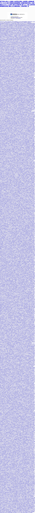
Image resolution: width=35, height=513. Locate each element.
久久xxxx (30, 472)
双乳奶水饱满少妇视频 (27, 376)
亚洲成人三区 (16, 252)
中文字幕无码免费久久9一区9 (6, 232)
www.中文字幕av (11, 73)
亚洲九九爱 (10, 205)
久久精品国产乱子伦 (4, 56)
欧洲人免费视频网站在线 (13, 289)
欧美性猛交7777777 (20, 181)
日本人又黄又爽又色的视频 (30, 322)
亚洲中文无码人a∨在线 (6, 346)
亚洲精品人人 (12, 280)
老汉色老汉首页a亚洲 (22, 396)
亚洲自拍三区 (16, 229)
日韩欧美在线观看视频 (28, 130)
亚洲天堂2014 (15, 82)
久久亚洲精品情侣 (27, 374)
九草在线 (20, 470)
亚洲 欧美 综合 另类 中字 (17, 474)
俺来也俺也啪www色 (3, 257)
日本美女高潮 (31, 468)
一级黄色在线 (31, 191)
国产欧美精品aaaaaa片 (4, 347)
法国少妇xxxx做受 (12, 292)
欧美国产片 (5, 177)
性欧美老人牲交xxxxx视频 (30, 59)
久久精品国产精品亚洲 (3, 388)
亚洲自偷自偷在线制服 (15, 194)
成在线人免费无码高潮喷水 (13, 160)
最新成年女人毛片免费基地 (10, 367)
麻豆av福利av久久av (3, 222)
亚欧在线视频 (9, 506)
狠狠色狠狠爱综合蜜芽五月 (10, 44)
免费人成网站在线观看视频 (26, 142)
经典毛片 (1, 272)
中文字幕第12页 (17, 180)
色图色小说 (24, 41)
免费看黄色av (29, 105)
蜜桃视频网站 (25, 436)
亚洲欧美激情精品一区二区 (7, 500)
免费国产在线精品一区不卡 (18, 466)
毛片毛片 (28, 69)
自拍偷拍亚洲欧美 (17, 355)
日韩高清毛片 (6, 328)
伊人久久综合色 (22, 126)
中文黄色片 (26, 373)
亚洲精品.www (15, 255)
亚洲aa (30, 81)
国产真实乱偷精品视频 (31, 231)
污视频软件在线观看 (24, 393)
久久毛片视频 (30, 41)
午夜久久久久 (15, 145)
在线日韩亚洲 (7, 100)
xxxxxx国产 (23, 139)
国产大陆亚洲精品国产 (21, 198)
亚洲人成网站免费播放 (19, 240)
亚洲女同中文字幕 (18, 289)
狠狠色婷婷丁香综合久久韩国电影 (8, 218)
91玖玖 (10, 75)
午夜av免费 (6, 124)
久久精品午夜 (26, 32)
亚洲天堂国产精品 (31, 258)
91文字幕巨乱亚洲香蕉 (10, 145)
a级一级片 (28, 391)
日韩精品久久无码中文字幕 (22, 61)
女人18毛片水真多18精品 (29, 90)
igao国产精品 (11, 495)
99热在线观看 (17, 238)
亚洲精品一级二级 (26, 126)
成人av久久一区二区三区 (15, 27)
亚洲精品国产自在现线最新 (25, 190)
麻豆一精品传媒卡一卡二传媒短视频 (28, 185)
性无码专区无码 (13, 323)
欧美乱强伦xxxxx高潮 (31, 423)
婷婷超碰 (22, 263)
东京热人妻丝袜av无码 (9, 61)
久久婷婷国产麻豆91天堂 (24, 221)
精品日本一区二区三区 (9, 57)
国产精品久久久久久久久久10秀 (14, 253)
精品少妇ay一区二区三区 (6, 316)
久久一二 (5, 38)
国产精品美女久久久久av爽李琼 (8, 277)
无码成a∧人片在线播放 (25, 432)
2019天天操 (24, 257)
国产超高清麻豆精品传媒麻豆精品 (15, 266)
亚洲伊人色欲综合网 (10, 444)
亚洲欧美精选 (32, 151)
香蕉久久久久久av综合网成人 (11, 37)
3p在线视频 (11, 144)
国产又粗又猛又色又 (11, 198)
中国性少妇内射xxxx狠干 (13, 362)
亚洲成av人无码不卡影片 (14, 331)
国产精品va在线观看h (25, 180)
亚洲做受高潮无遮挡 (24, 47)
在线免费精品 (16, 198)
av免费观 (18, 217)
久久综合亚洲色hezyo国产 (23, 59)
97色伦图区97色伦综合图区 (24, 230)
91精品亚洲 (31, 203)
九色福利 (16, 37)
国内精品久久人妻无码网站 (15, 414)
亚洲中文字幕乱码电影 (27, 268)
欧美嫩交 (12, 223)
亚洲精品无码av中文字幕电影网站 (25, 171)
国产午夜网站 (11, 350)
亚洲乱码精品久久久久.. (11, 35)
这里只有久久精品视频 (30, 436)
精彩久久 (25, 290)
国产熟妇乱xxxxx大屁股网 (30, 461)
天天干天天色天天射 (29, 486)
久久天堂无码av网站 (3, 389)
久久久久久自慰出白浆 (31, 347)
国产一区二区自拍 (24, 398)
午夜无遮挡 (24, 242)
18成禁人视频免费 (25, 73)
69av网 (11, 26)
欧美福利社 (15, 254)
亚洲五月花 (11, 411)
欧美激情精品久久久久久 (20, 191)
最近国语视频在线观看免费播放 (15, 501)
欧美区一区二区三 (32, 209)
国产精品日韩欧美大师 (3, 175)
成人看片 (25, 156)
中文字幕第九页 (19, 262)
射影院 (7, 193)
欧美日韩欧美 (31, 404)
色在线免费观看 (12, 232)
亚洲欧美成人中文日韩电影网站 (10, 211)
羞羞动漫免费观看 (4, 392)
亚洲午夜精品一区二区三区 (14, 224)
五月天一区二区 (20, 430)
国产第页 (31, 274)
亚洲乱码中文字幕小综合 (15, 412)
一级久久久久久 (9, 439)
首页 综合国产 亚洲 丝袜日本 (23, 480)
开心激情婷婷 (28, 228)
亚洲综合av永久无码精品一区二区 (24, 236)
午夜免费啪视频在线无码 (20, 93)
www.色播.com (13, 153)
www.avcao (23, 187)
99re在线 (14, 386)
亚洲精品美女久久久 (26, 81)
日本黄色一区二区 (5, 156)
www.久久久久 (25, 60)
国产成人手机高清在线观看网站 (31, 145)
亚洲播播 (17, 264)
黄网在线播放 (23, 416)
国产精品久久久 (11, 139)
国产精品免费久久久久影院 (31, 475)
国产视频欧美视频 (4, 463)
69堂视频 (11, 63)
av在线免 (1, 126)
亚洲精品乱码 (30, 202)
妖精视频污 (30, 192)
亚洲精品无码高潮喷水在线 (8, 31)
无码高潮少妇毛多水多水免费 (14, 46)
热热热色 (13, 180)
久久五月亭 (19, 462)
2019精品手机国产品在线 (4, 274)
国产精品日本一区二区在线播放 (6, 337)
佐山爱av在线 (4, 458)
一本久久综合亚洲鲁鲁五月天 (28, 353)
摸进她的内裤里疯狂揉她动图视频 (21, 308)
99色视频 (3, 162)
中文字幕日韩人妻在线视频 (22, 252)
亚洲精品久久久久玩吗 (8, 64)
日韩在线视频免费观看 (10, 317)
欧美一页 (4, 41)
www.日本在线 (10, 33)
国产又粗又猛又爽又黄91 (25, 99)
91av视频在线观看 (31, 395)
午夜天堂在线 (5, 301)
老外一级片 (14, 405)
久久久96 (23, 498)
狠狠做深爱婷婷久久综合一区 (9, 52)
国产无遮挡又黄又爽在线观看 (21, 42)
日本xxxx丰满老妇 (3, 262)
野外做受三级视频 (19, 190)
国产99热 (17, 497)
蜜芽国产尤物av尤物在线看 (11, 435)
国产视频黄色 (18, 425)
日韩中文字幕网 (24, 497)
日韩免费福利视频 (14, 240)
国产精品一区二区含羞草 (7, 253)
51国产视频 (16, 463)
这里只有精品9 (22, 219)
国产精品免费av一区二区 (6, 452)
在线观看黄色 (15, 35)
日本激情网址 (22, 423)
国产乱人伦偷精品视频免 (26, 481)
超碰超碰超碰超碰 (18, 364)
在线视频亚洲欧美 (27, 389)
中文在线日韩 (8, 130)
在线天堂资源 (4, 344)
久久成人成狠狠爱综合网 (23, 244)
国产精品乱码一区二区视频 (31, 359)
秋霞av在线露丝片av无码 (19, 30)
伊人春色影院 (30, 251)
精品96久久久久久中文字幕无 (23, 26)
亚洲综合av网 (23, 58)
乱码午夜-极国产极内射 (21, 299)
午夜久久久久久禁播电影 (26, 501)
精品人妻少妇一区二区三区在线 (5, 411)
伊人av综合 (31, 147)
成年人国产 (14, 497)
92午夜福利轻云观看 (25, 33)
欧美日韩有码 (9, 352)
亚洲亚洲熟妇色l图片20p (8, 224)
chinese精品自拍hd (15, 337)
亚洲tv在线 (33, 215)
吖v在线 (26, 260)
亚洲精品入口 (3, 87)
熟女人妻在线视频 (31, 433)
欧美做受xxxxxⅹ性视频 (12, 250)
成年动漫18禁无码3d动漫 (22, 43)
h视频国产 (26, 114)
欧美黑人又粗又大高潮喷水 (23, 292)
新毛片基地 (19, 75)
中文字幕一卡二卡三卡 (5, 112)
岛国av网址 (26, 159)
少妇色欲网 (26, 42)
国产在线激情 (15, 394)
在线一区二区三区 (8, 230)
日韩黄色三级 (20, 96)
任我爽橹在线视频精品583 (27, 165)
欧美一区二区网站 (10, 193)
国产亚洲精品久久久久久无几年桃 (4, 323)
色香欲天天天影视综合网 (20, 132)
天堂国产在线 (8, 475)
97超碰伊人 (15, 23)
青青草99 (25, 90)
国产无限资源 (17, 78)
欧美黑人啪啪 (31, 223)
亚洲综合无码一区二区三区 (16, 49)
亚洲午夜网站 (24, 154)
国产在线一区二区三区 (9, 159)
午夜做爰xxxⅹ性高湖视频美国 (20, 160)
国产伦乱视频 (1, 145)
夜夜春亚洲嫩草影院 (27, 35)
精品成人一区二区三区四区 (3, 191)
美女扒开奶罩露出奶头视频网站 (17, 139)
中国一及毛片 (20, 117)
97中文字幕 (11, 43)
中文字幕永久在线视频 (8, 501)
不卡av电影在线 (17, 399)
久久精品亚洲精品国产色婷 (11, 25)
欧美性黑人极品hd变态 (19, 482)
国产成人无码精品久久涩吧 (20, 120)
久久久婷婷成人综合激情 (7, 94)
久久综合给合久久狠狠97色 (14, 105)
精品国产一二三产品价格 (12, 79)
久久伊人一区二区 (3, 63)
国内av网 (19, 223)
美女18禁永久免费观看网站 (10, 209)
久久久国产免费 (10, 203)
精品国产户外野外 (7, 429)
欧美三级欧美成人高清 (20, 448)
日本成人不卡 (20, 57)
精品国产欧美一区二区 (26, 24)
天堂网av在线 (25, 211)
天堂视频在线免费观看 (30, 507)
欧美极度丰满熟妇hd (8, 185)
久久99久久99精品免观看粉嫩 (30, 54)
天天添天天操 (11, 210)
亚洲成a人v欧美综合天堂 (9, 239)
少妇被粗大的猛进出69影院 (7, 121)
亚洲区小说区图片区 (13, 121)
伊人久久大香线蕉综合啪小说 (29, 97)
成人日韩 (15, 24)
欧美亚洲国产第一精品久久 (27, 151)
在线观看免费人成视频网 (24, 79)
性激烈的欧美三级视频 (31, 190)
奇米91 (25, 45)
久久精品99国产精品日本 (4, 494)
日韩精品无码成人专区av (32, 407)
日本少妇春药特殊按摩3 (31, 432)
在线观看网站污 (11, 349)
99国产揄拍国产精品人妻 (14, 479)
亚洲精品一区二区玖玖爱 (22, 265)
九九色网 (18, 247)
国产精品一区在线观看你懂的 (12, 244)
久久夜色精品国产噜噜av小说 (18, 471)
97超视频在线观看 (13, 404)
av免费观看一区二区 (5, 190)
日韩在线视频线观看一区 (17, 316)
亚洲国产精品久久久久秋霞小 (16, 55)
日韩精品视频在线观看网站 (19, 386)
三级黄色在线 (3, 46)
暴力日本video (4, 423)
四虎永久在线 (1, 409)
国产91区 (26, 343)
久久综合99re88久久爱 (31, 109)
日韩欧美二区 (10, 126)
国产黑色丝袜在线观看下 (12, 320)
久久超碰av (15, 230)
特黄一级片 (17, 88)
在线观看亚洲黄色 (13, 220)
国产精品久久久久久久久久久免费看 (9, 23)
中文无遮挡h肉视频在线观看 (31, 476)
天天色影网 (18, 367)
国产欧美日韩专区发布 (13, 476)
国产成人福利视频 (2, 271)
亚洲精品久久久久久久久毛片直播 (22, 196)
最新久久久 (7, 142)
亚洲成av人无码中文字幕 (21, 201)
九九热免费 (29, 260)
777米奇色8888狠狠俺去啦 (25, 471)
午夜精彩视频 (30, 243)
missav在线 (30, 55)
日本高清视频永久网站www (19, 379)
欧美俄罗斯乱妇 (17, 274)
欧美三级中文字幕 (26, 120)
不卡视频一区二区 (22, 130)
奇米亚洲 (23, 240)
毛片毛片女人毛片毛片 (23, 248)
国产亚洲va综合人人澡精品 (31, 270)
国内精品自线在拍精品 (3, 45)
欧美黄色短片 (18, 121)
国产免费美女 (1, 361)
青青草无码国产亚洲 (4, 72)
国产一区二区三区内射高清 (8, 236)
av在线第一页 (22, 376)
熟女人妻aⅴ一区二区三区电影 (11, 370)
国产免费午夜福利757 (30, 250)
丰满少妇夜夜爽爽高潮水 (6, 226)
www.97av (2, 301)
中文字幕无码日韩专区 (27, 478)
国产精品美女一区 (14, 120)
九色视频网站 (2, 509)
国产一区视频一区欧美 (25, 283)
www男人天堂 (21, 414)
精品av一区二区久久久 (7, 258)
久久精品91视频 (27, 423)
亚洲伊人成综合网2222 (6, 441)
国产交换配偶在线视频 (23, 206)
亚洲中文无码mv (16, 166)
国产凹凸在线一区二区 (19, 445)
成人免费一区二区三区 (11, 416)
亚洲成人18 (21, 425)
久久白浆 (19, 475)
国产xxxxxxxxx (21, 166)
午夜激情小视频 (23, 261)
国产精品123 (32, 450)
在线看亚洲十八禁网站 (32, 278)
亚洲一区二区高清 (20, 232)
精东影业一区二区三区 (16, 115)
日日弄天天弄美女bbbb (6, 168)
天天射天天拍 (1, 365)
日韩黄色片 (14, 455)
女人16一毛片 (15, 293)
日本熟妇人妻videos (3, 52)
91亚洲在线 (10, 58)
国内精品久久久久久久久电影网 (28, 397)
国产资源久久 (27, 453)
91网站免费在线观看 (15, 451)
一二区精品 (16, 133)
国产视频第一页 (28, 38)
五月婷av (33, 248)
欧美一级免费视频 (5, 117)
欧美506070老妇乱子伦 (14, 389)
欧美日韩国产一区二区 (17, 468)
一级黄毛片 (18, 111)
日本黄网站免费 (13, 322)
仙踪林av (15, 264)
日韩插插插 (2, 108)
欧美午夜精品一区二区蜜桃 (6, 407)
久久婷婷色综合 (3, 29)
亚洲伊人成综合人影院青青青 (16, 245)
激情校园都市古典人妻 (24, 380)
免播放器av (4, 141)
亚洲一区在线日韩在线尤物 (23, 266)
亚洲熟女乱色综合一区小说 (9, 421)
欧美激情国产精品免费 (8, 412)
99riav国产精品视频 (29, 154)
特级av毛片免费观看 (19, 109)
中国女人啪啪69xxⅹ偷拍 (13, 482)
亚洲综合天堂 (16, 70)
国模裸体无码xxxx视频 (26, 39)
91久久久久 (2, 483)
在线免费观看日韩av (6, 139)
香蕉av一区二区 (29, 93)
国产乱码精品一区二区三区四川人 (16, 59)
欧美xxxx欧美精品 (2, 200)
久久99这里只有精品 (3, 404)
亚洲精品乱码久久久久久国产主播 (13, 163)
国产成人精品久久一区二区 (30, 60)
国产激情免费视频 (9, 123)
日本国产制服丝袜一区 (17, 301)
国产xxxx (28, 112)
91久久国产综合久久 (25, 365)
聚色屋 (29, 37)
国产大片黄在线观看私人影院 (28, 56)
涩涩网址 (30, 166)
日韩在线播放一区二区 (4, 278)
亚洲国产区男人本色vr (12, 219)
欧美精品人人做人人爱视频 (12, 192)
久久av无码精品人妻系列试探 (16, 108)
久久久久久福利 (19, 36)
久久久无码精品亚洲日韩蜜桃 (5, 75)
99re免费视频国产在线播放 (14, 491)
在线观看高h (6, 413)
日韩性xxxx (23, 260)
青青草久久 (21, 501)
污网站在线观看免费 (8, 88)
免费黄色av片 (28, 266)
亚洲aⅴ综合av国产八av (13, 96)
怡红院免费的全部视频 (12, 222)
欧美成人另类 (4, 249)
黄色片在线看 (14, 226)
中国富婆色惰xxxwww (22, 370)
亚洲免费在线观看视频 (11, 284)
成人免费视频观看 (8, 344)
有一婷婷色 (15, 454)
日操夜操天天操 (26, 498)
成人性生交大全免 (27, 420)
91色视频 (24, 400)
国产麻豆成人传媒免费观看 (10, 251)
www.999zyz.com (20, 293)
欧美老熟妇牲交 (21, 486)
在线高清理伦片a (3, 178)
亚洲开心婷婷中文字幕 (19, 66)
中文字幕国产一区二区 (6, 235)
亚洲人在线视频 (14, 72)
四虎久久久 (1, 349)
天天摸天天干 (24, 184)
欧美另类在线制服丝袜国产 (15, 486)
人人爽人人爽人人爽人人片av (27, 302)
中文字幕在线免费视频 (28, 356)
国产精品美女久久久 (28, 242)
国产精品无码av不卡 (22, 269)
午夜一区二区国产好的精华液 (20, 389)
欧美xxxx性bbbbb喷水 (28, 88)
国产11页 (15, 45)
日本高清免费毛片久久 (14, 174)
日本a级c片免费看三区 (23, 195)
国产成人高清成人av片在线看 (15, 236)
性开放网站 (31, 136)
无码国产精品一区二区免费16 (8, 247)
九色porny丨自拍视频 (13, 256)
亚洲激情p (27, 43)
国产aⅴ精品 (3, 428)
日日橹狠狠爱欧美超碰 (24, 322)
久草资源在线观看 (28, 308)
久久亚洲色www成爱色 (11, 166)
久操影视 (28, 406)
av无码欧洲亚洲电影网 (23, 245)
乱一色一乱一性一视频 (7, 491)
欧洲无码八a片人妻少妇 (26, 258)
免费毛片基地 (19, 23)
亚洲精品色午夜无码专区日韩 (8, 40)
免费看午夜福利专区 (27, 428)
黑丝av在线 (32, 456)
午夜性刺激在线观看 (18, 72)
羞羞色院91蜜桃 (8, 187)
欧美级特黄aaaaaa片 (2, 48)
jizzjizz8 (19, 215)
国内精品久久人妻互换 (6, 310)
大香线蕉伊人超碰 (30, 289)
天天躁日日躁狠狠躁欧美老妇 (22, 102)
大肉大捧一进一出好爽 (27, 198)
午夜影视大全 (12, 200)
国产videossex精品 (14, 216)
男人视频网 (33, 33)
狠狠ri (11, 169)
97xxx (17, 45)
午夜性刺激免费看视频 (23, 48)
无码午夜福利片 (14, 60)
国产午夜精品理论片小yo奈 (6, 426)
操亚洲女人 (4, 302)
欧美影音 (16, 430)
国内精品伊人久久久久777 (23, 328)
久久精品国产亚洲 (15, 67)
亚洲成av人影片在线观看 (8, 202)
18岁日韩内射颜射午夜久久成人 (27, 504)
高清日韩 (32, 472)
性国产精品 (31, 503)
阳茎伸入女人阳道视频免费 (30, 380)
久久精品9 (33, 175)
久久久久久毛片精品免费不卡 (12, 195)
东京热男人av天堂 (31, 425)
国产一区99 (15, 251)
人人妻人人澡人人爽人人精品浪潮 (9, 148)
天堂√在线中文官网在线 (10, 102)
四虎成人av (16, 462)
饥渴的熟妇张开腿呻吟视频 (9, 302)
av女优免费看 (26, 250)
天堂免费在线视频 (10, 265)
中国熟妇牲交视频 (10, 81)
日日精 (29, 205)
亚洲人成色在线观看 (25, 204)
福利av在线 (33, 174)
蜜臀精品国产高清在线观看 (15, 329)
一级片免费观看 (20, 463)
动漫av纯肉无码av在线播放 (26, 226)
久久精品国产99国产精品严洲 (9, 197)
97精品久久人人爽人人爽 (28, 465)
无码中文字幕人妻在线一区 (29, 265)
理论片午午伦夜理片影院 (20, 157)
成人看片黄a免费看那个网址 (21, 37)
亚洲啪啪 (17, 165)
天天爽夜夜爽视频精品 (30, 246)
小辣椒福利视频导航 (20, 229)
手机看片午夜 (6, 157)
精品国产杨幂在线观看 (15, 181)
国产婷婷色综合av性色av (13, 132)
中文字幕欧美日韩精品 (8, 401)
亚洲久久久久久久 (9, 47)
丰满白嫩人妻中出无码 (4, 504)
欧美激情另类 (25, 229)
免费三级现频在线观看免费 (21, 25)
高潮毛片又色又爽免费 (30, 197)
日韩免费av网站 (20, 352)
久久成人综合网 (30, 106)
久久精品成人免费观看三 (15, 343)
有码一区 (4, 64)
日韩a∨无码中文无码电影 (27, 402)
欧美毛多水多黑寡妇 (8, 450)
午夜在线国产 (8, 485)
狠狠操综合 (27, 61)
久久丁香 (29, 319)
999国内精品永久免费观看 (14, 228)
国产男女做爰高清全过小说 (4, 252)
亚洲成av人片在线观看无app (16, 177)
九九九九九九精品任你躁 (28, 220)
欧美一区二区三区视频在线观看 (11, 463)
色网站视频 (13, 141)
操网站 (8, 289)
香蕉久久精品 (3, 299)
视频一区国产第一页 (6, 108)
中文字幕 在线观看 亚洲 (17, 172)
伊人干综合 (11, 156)
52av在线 (16, 347)
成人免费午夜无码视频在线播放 (4, 33)
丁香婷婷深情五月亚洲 (31, 214)
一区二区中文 (15, 475)
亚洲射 (6, 314)
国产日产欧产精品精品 (31, 382)
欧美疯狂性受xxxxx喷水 (5, 79)
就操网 (19, 292)
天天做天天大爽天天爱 (22, 341)
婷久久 (24, 254)
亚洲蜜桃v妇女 (13, 304)
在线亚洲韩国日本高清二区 (16, 130)
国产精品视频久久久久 (28, 187)
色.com (6, 485)
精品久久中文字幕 (30, 500)
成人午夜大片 (23, 28)
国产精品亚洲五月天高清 (15, 237)
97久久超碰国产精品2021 (9, 55)
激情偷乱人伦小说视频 (29, 133)
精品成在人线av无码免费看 (7, 220)
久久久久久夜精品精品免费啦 (10, 431)
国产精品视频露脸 (30, 424)
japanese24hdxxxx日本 (9, 147)
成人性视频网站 (29, 358)
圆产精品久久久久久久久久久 (25, 404)
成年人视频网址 (10, 433)
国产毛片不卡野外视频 (28, 400)
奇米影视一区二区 (3, 142)
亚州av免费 (32, 186)
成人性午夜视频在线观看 (15, 392)
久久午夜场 (29, 454)
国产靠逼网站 (2, 171)
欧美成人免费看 (32, 150)
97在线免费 (18, 251)
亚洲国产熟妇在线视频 (12, 142)
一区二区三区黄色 (31, 91)
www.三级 (25, 331)
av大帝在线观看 (3, 163)
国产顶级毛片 (29, 204)
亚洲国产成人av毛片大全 (3, 127)
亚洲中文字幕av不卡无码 (7, 26)
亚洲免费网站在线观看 (20, 100)
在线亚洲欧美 (10, 403)
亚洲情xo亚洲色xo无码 (14, 374)
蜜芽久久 (7, 435)
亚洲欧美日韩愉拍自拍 (22, 424)
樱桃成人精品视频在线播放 (22, 434)
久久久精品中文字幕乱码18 (9, 424)
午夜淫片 (13, 287)
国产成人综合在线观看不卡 (24, 289)
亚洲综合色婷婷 (25, 452)
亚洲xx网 (23, 388)
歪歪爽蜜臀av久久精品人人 (28, 139)
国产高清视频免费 (10, 54)
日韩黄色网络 (6, 99)
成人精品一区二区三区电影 (6, 69)
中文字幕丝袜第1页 (24, 29)
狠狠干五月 (15, 448)
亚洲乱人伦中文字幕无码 (15, 433)
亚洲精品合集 (2, 205)
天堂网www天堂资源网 (20, 185)
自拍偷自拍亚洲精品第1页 (22, 356)
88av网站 (27, 396)
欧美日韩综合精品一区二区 (25, 271)
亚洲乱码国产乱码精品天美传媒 (9, 275)
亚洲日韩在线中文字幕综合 (19, 24)
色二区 (10, 402)
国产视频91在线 (28, 234)
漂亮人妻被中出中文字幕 (29, 296)
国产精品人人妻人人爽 (19, 136)
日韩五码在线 (11, 84)
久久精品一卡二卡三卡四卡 (14, 385)
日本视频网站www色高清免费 (16, 507)
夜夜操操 (16, 401)
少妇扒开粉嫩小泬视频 (8, 135)
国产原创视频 (14, 265)
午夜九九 (23, 111)
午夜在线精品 (27, 57)
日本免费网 (28, 235)
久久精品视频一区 (27, 386)
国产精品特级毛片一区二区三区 (5, 144)
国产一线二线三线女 (18, 278)
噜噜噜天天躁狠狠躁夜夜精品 (23, 31)
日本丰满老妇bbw (8, 46)
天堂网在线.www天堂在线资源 (28, 332)
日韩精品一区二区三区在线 (11, 70)
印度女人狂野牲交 (16, 76)
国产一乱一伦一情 (13, 470)
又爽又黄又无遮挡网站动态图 (9, 254)
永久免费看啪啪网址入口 (15, 114)
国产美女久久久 (11, 154)
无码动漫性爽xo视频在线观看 (25, 295)
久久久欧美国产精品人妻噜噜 (30, 334)
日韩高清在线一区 (11, 305)
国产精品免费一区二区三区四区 (14, 34)
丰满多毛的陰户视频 (31, 335)
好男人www (23, 192)
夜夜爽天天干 (22, 172)
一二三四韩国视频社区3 (24, 431)
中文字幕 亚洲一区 (18, 44)
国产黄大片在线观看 (9, 414)
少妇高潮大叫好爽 (3, 359)
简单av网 (18, 50)
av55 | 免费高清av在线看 (12, 263)
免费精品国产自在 (17, 219)
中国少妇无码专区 (14, 400)
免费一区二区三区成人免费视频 (14, 196)
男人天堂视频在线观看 (25, 231)
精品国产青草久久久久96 (17, 124)
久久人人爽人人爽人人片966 (25, 91)
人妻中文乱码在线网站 (5, 70)
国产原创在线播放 (28, 127)
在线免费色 (9, 261)
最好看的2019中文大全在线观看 (5, 85)
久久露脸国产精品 (13, 261)
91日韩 (27, 212)
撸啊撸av (8, 138)
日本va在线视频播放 (18, 261)
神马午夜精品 (24, 145)
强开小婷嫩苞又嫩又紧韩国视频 (12, 190)
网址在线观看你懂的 (11, 28)
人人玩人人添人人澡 (15, 227)
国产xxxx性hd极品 (14, 26)
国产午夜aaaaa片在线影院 (9, 175)
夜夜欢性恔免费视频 (13, 296)
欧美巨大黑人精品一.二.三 (31, 73)
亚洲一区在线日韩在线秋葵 (13, 111)
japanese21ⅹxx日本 (22, 63)
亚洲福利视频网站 (14, 464)
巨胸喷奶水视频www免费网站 (7, 464)
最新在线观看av (30, 326)
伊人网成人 (8, 34)
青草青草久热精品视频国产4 (9, 24)
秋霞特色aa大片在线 (25, 454)
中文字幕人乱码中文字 (15, 102)
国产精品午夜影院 (7, 111)
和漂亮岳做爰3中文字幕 (30, 244)
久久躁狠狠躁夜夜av (29, 491)
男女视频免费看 (13, 241)
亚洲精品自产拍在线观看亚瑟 (13, 100)
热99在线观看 (27, 177)
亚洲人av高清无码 (25, 449)
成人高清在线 (18, 350)
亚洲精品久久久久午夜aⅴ (21, 45)
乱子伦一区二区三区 (20, 41)
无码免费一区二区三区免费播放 (24, 347)
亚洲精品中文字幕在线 (22, 150)
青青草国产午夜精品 (13, 480)
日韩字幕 (17, 404)
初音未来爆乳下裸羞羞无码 (17, 94)
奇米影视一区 (4, 105)
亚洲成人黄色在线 (11, 257)
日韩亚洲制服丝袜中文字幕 (28, 25)
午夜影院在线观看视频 (26, 426)
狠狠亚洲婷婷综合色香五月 (5, 28)
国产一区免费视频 (27, 259)
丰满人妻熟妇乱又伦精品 (14, 420)
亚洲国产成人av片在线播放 (29, 48)
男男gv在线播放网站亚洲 (17, 413)
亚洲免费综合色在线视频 (4, 454)
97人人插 (27, 117)
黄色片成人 (23, 57)
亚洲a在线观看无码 (18, 188)
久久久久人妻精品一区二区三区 (13, 109)
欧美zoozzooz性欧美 (10, 78)
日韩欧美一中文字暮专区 (13, 308)
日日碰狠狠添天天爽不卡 (9, 343)
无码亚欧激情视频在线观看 (11, 53)
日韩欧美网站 (18, 373)
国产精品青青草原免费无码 (9, 248)
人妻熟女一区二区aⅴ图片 (15, 40)
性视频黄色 (22, 56)
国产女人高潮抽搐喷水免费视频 (4, 284)
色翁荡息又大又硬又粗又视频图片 (7, 329)
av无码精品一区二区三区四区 (26, 193)
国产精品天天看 (22, 251)
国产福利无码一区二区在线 (19, 73)
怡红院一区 (32, 187)
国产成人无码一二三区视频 (12, 186)
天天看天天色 (22, 447)
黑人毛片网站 (11, 504)
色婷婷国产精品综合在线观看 (11, 270)
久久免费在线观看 (14, 247)
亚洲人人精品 (10, 415)
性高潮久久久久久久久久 (28, 135)
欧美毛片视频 (14, 483)
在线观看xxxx (30, 44)
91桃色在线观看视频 (12, 459)
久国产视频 (22, 415)
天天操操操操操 (27, 201)
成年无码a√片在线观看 (15, 41)
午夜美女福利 (4, 240)
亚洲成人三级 (29, 277)
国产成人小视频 (10, 332)
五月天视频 (9, 182)
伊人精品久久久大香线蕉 (10, 255)
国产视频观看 (25, 263)
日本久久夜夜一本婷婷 (5, 25)
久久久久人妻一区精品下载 (30, 290)
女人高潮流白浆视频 (18, 97)
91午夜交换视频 (13, 466)
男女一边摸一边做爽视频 (18, 415)
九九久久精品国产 (30, 329)
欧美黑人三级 (14, 218)
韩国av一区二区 (25, 495)
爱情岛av (2, 280)
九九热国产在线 (22, 272)
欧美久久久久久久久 (4, 53)
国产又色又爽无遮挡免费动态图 (13, 42)
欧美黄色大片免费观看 (9, 283)
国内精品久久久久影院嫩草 (31, 144)
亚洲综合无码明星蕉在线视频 (19, 162)
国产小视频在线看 (6, 205)
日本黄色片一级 (29, 262)
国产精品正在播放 (17, 304)
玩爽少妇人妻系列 (32, 237)
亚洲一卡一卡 (27, 70)
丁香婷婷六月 (2, 256)
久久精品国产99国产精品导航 (4, 420)
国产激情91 (3, 213)
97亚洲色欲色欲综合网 (18, 221)
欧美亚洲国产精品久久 (23, 313)
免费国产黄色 (20, 88)
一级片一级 (27, 313)
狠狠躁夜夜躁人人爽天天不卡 (28, 443)
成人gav (9, 156)
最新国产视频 (15, 156)
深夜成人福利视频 (25, 157)
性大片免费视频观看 (11, 376)
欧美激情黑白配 (10, 274)
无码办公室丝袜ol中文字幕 (27, 118)
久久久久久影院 (30, 194)
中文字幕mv (17, 426)
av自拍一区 (21, 203)
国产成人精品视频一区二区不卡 (7, 417)
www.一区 (17, 175)
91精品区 (15, 165)
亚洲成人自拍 (13, 423)
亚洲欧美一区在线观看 (29, 195)
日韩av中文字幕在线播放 (21, 64)
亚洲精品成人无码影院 (16, 43)
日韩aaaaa (21, 316)
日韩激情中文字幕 (16, 223)
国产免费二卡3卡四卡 (12, 462)
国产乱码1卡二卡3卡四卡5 (27, 460)
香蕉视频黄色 (30, 293)
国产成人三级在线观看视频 (28, 108)
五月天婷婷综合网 (12, 221)
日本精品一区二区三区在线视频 (5, 402)
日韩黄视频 (11, 67)
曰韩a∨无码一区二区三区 (4, 436)
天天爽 (26, 317)
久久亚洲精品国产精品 (11, 406)
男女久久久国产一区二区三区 (9, 45)
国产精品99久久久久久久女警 (10, 359)
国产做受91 (6, 208)
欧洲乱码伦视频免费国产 (23, 503)
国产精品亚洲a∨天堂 (13, 136)
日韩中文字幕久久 (27, 421)
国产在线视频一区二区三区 (30, 393)
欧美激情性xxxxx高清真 (16, 424)
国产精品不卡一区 (16, 284)
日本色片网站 (19, 178)
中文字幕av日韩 (6, 162)
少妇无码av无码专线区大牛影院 (7, 215)
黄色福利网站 (26, 408)
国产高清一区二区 (32, 76)
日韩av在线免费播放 (27, 76)
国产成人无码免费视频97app (19, 182)
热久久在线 (16, 259)
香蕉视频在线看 (5, 130)
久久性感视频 (12, 408)
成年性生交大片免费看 (17, 328)
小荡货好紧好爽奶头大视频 (8, 400)
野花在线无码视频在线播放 (17, 28)
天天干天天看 (20, 224)
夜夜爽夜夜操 (10, 399)
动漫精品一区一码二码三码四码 (12, 66)
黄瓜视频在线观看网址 (7, 353)
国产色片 (5, 250)
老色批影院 (24, 275)
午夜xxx (4, 353)
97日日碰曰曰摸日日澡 (15, 183)
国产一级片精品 (29, 414)
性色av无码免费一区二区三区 (30, 47)
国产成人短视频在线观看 (5, 229)
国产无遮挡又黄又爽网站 (20, 82)
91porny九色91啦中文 (17, 48)
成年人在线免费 (32, 182)
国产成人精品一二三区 (26, 364)
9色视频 (18, 69)
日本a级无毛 (12, 293)
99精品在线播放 (18, 244)
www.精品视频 (21, 298)
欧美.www (20, 326)
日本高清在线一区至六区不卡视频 (25, 223)
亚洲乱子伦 (14, 440)
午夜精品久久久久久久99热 (13, 472)
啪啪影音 (2, 214)
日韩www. (25, 127)
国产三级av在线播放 (5, 118)
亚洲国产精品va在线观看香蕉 (21, 287)
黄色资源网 (3, 157)
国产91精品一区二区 (3, 356)
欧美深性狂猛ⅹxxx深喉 (11, 498)
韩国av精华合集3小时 (11, 201)
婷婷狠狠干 (19, 56)
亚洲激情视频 (20, 257)
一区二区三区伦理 (14, 63)
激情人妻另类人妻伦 (20, 141)
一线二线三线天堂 (5, 67)
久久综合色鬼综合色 (9, 326)
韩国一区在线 (32, 208)
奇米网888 (21, 217)
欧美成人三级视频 (5, 81)
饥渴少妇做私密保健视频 (26, 181)
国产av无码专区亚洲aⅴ (31, 396)
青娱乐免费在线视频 (24, 510)
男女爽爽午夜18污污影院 (28, 63)
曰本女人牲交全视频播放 (23, 455)
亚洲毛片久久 (6, 126)
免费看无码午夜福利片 (21, 175)
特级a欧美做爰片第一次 (3, 406)
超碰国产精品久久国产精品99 (11, 129)
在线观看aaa (20, 433)
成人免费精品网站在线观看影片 (7, 480)
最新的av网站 (24, 117)
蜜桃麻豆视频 (20, 404)
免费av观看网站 (24, 506)
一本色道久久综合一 (6, 42)
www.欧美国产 (4, 442)
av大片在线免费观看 (13, 93)
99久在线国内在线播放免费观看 (21, 483)
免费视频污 (16, 287)
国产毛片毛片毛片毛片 (6, 233)
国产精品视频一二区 (20, 67)
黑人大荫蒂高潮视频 (7, 200)
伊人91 (14, 78)
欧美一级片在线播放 (31, 70)
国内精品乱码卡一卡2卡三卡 (24, 106)
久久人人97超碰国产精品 (18, 457)
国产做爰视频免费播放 (13, 30)
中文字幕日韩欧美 (23, 492)
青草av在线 (24, 427)
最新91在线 (17, 144)
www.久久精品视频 (6, 181)
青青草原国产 (20, 264)
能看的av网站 (6, 136)
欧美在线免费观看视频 (5, 184)
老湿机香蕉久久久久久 (6, 219)
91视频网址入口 (21, 438)
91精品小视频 (17, 470)
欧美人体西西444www (26, 237)
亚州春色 (15, 408)
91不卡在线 (6, 415)
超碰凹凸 (4, 412)
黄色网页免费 (13, 403)
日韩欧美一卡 (29, 449)
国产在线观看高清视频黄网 (5, 73)
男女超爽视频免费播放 (26, 141)
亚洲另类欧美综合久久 (32, 364)
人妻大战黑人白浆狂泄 (23, 296)
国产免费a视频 (9, 398)
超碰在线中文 (32, 105)
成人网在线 (26, 329)
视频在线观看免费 (21, 320)
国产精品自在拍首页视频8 (11, 298)
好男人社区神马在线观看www (16, 419)
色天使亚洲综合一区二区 (26, 241)
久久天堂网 (14, 144)
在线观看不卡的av (31, 163)
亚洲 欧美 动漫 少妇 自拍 (32, 94)
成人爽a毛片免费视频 (6, 473)
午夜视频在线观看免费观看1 (26, 208)
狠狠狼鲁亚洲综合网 (31, 168)
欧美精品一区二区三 (31, 111)
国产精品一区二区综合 (5, 506)
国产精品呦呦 (5, 49)
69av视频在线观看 (5, 510)
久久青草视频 (25, 270)
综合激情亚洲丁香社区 (17, 391)
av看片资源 (22, 367)
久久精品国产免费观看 (8, 217)
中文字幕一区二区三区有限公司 (6, 296)
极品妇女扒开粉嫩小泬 (11, 229)
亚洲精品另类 (3, 165)
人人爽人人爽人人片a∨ (10, 51)
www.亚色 (22, 34)
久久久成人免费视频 (22, 55)
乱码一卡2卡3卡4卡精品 (5, 109)
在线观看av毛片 (8, 335)
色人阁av (10, 323)
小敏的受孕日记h (31, 275)
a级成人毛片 (13, 274)
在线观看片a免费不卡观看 (19, 204)
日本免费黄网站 (18, 216)
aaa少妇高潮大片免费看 (15, 159)
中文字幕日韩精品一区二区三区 (29, 28)
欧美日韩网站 (23, 52)
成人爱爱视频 (25, 246)
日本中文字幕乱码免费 (13, 407)
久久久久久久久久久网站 (16, 326)
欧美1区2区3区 (8, 458)
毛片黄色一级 (29, 365)
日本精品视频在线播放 (28, 174)
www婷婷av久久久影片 (3, 448)
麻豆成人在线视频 (5, 481)
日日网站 (21, 271)
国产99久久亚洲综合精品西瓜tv (13, 157)
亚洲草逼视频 (18, 313)
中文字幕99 (11, 226)
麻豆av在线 (9, 136)
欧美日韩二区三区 (3, 135)
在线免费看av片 (17, 460)
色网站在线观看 (13, 88)
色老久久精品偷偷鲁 (32, 52)
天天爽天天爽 (19, 431)
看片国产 (13, 81)
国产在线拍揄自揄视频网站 (14, 500)
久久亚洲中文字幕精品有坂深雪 (25, 457)
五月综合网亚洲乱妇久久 (14, 64)
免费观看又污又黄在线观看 (10, 56)
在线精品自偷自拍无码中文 (29, 153)
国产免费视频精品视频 (16, 427)
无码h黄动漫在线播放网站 (23, 249)
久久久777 (25, 23)
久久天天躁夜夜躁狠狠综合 (14, 402)
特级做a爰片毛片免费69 (19, 99)
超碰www (16, 217)
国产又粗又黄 (21, 49)
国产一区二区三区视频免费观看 (16, 450)
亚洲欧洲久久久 (13, 133)
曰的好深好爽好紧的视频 (3, 34)
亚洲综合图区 (11, 165)
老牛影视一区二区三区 (25, 214)
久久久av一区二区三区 (9, 486)
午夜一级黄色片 (16, 409)
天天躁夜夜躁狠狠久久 (22, 147)
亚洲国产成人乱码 (15, 178)
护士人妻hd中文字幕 (21, 237)
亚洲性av (30, 117)
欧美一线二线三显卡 (30, 46)
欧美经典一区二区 (7, 188)
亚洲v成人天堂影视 (11, 413)
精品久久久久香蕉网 (31, 206)
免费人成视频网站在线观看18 (29, 257)
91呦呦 (31, 376)
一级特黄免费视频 (25, 307)
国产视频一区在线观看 (29, 85)
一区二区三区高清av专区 (14, 215)
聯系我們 (19, 18)
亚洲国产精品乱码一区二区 (7, 434)
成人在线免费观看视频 (21, 337)
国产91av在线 (21, 211)
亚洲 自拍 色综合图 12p (9, 451)
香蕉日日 (5, 362)
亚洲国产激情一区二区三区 (6, 43)
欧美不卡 (9, 308)
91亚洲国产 (27, 178)
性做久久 (14, 248)
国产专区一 (28, 458)
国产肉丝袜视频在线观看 (7, 466)
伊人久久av (29, 263)
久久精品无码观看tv (11, 48)
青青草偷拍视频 (10, 118)
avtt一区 (31, 29)
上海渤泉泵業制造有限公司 (15, 17)
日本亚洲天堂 (26, 251)
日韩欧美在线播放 (14, 506)
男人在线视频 (19, 510)
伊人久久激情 (4, 211)
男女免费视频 (30, 124)
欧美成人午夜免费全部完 (7, 103)
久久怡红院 (5, 422)
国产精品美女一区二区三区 (15, 150)
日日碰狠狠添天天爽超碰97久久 (25, 281)
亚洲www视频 (7, 76)
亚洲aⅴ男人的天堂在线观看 (6, 292)
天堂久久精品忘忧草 (16, 325)
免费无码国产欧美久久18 (11, 328)
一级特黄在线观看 (11, 325)
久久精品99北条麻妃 (9, 153)
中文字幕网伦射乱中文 (19, 469)
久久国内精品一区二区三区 (26, 217)
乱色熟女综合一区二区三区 (24, 44)
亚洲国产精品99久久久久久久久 (23, 361)
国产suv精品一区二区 (5, 445)
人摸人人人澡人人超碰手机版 (15, 438)
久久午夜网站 (25, 93)
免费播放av (25, 213)
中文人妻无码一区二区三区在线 (21, 311)
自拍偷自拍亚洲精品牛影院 (18, 406)
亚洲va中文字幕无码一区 (14, 446)
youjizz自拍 (33, 44)
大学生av (2, 117)
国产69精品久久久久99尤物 (26, 418)
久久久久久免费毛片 (18, 423)
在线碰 (23, 470)
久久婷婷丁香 (32, 220)
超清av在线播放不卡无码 (13, 103)
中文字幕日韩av (2, 221)
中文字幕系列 (26, 255)
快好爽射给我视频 (24, 228)
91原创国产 (7, 27)
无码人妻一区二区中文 (7, 171)
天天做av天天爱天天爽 (23, 216)
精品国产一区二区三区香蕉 (22, 317)
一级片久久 (4, 207)
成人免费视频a (29, 188)
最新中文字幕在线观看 (14, 231)
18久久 (17, 96)
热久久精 (32, 510)
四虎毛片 (12, 439)
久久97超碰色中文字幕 (15, 208)
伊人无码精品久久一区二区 (9, 82)
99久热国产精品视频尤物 (6, 194)
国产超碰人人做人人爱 (26, 166)
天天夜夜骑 (9, 393)
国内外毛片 (2, 160)
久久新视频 (18, 174)
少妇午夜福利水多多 (8, 141)
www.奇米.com (7, 350)
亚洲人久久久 (10, 418)
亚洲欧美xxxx (5, 231)
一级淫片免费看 (16, 305)
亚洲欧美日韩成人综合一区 (13, 310)
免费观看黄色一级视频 (27, 172)
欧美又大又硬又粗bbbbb (24, 253)
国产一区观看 (28, 29)
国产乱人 (22, 364)
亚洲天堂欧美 (14, 32)
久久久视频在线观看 (6, 368)
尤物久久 (14, 73)
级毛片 (25, 468)
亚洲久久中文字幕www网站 (3, 37)
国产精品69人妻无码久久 (20, 452)
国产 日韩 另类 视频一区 (21, 478)
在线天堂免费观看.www (13, 151)
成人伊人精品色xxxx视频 (4, 138)
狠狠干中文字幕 (6, 195)
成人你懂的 (10, 27)
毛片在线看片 (5, 44)
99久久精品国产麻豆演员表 (19, 186)
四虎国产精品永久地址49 (5, 479)
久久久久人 (1, 458)
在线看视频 (26, 210)
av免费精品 (14, 426)
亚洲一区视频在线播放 (20, 154)
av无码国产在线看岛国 (21, 456)
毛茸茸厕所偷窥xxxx (26, 474)
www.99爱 (6, 398)
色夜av (4, 31)
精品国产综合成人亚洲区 (10, 177)
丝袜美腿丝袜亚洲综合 (3, 84)
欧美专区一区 (7, 84)
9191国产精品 (18, 246)
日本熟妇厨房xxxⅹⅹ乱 (7, 30)
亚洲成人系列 (5, 322)
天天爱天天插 (16, 292)
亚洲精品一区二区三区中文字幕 (27, 450)
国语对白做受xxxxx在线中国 (25, 200)
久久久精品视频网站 (8, 59)
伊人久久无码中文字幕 (15, 299)
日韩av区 (7, 257)
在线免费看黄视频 (23, 453)
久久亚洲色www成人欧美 (26, 182)
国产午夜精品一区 (19, 29)
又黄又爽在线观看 (25, 277)
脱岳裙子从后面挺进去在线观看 (9, 397)
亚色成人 (21, 148)
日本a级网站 (19, 435)
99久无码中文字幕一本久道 (19, 60)
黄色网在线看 (21, 121)
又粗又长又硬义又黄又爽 (20, 127)
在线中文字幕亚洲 (30, 299)
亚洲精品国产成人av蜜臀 (15, 478)
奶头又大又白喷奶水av (4, 129)
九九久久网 (19, 171)
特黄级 (8, 198)
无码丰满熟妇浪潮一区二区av (6, 234)
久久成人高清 (14, 269)
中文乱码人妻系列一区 (7, 221)
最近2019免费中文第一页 (26, 191)
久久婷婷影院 (9, 322)
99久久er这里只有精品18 (9, 440)
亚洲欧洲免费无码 (14, 277)
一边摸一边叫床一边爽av (21, 227)
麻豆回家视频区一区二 (6, 154)
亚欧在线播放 (29, 212)
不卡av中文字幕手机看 (10, 456)
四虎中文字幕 (11, 206)
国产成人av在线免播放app (4, 370)
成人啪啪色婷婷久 (28, 492)
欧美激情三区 (12, 434)
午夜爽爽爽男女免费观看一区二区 (15, 341)
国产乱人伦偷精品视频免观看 (19, 169)
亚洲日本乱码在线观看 (27, 209)
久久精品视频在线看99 (31, 178)
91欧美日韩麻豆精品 (7, 495)
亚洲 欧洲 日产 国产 (23, 38)
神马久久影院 (30, 252)
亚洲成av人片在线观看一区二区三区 (27, 67)
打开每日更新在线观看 (22, 114)
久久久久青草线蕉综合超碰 (25, 40)
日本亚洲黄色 (19, 34)
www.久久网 (19, 52)
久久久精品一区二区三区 (8, 237)
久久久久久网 (4, 24)
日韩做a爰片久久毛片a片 (21, 451)
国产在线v (28, 196)
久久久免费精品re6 (8, 389)
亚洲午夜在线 (8, 127)
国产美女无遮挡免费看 (27, 87)
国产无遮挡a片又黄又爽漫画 (16, 38)
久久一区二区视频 (17, 298)
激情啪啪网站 (14, 445)
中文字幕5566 (8, 212)
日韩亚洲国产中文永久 (18, 368)
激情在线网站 (5, 305)
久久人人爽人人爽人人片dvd (15, 31)
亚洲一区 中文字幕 (31, 57)
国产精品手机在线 (18, 488)
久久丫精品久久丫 (31, 183)
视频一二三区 (10, 423)
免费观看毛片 (30, 272)
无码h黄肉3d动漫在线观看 (24, 243)
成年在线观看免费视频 (22, 234)
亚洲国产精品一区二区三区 (8, 114)
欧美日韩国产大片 (26, 305)
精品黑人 (11, 130)
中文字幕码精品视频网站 (27, 355)
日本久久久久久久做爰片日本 (8, 287)
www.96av (8, 191)
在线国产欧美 (8, 482)
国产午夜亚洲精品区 (17, 396)
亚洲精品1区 (15, 262)
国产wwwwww (28, 50)
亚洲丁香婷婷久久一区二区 (17, 498)
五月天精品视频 (16, 201)
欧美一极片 (17, 320)
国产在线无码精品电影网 (19, 153)
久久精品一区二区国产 (13, 334)
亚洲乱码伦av (15, 154)
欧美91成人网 (14, 204)
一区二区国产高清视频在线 (15, 61)
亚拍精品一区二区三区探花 (31, 253)
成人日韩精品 (25, 123)
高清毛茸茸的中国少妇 (13, 214)
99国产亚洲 (18, 503)
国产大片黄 (26, 500)
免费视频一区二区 (27, 52)
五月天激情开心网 (13, 47)
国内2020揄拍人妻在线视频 (20, 255)
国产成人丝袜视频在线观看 (26, 440)
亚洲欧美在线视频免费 (27, 227)
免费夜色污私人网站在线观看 (20, 32)
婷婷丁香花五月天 (20, 33)
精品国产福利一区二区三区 (27, 121)
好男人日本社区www (19, 135)
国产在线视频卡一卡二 (8, 93)
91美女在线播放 (16, 171)
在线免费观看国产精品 (30, 394)
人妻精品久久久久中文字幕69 (24, 163)
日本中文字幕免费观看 (28, 247)
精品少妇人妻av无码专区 (13, 379)
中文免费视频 (7, 29)
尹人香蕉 (22, 165)
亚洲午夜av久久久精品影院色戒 (12, 449)
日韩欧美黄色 (32, 37)
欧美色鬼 (9, 184)
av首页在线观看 (23, 178)
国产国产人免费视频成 (12, 430)
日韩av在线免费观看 (23, 36)
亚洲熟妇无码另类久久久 (19, 432)
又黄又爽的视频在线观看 (16, 207)
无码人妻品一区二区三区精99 (23, 197)
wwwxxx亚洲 (31, 198)
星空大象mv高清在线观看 (25, 293)
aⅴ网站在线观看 (6, 78)
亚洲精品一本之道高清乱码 (25, 430)
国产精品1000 (21, 304)
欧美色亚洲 (25, 320)
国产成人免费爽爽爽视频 (26, 225)
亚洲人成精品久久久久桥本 (4, 36)
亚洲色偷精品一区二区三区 (30, 216)
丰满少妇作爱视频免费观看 (11, 90)
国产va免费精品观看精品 (6, 492)
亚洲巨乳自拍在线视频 (17, 358)
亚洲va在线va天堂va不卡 (18, 398)
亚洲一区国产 (5, 317)
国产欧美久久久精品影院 (5, 266)
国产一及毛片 (25, 82)
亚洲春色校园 (11, 492)
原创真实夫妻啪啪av (18, 58)
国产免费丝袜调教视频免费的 (8, 91)
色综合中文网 (29, 456)
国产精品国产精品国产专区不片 (11, 243)
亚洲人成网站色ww (31, 271)
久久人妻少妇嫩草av (8, 240)
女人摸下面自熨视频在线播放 (13, 452)
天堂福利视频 (15, 494)
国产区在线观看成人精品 (3, 153)
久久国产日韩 (8, 222)
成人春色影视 (14, 364)
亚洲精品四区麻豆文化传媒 (31, 32)
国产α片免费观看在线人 (20, 193)
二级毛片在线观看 (29, 385)
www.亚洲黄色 (2, 78)
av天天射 (19, 209)
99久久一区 (27, 323)
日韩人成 (14, 458)
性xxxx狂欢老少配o (32, 488)
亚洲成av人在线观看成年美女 (26, 232)
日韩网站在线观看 (8, 388)
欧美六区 (33, 171)
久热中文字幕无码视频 (20, 145)
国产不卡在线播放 (18, 319)
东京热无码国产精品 (16, 148)
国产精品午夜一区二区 (24, 105)
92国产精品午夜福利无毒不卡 (23, 325)
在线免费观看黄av (2, 477)
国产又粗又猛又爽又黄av (30, 26)
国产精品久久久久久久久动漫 (27, 392)
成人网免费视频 (16, 52)
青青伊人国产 (32, 267)
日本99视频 (7, 249)
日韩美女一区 (20, 349)
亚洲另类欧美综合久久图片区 (22, 69)
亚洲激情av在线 (8, 362)
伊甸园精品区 (29, 78)
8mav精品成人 (2, 139)
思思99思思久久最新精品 (31, 123)
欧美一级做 (19, 253)
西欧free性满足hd (8, 189)
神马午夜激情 (32, 82)
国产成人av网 (19, 163)
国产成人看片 (1, 489)
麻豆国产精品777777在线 (28, 370)
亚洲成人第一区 (18, 234)
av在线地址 (20, 344)
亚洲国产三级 (17, 422)
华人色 (1, 73)
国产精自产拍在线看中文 (6, 186)
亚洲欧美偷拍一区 (18, 220)
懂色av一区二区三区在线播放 (30, 229)
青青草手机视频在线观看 (16, 302)
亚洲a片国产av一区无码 (12, 85)
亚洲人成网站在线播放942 (24, 188)
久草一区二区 (8, 260)
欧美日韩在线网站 (9, 72)
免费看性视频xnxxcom (6, 228)
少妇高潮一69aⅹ (31, 426)
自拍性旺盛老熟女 (12, 442)
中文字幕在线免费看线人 (29, 419)
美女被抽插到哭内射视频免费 (20, 371)
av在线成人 (20, 180)
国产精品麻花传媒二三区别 (10, 213)
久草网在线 (4, 450)
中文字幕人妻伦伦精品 (5, 270)
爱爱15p (30, 233)
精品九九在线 (24, 417)
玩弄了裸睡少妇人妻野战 (9, 41)
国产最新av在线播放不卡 (25, 199)
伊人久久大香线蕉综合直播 (3, 198)
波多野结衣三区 (11, 445)
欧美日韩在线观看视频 (22, 210)
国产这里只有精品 (30, 64)
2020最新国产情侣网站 (31, 96)
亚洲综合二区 (22, 301)
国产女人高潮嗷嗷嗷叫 (7, 477)
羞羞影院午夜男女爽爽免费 (9, 39)
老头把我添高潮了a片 (26, 411)
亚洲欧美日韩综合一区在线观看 (17, 51)
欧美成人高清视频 (30, 498)
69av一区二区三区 (8, 404)
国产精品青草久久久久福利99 (5, 206)
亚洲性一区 (30, 398)
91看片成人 (27, 335)
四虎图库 (3, 126)
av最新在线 (15, 367)
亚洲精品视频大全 (7, 196)
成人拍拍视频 (27, 298)
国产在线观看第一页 (12, 238)
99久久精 (23, 96)
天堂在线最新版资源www (4, 419)
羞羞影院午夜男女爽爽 (20, 277)
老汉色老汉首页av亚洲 (15, 33)
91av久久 (13, 75)
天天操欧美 (2, 245)
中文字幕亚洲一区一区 (14, 428)
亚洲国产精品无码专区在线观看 (20, 485)
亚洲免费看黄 (31, 235)
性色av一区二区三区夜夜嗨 (26, 274)
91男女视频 (6, 470)
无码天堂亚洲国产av (22, 174)
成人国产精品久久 (26, 111)
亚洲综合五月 (9, 474)
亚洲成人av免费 (27, 403)
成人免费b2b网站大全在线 (15, 489)
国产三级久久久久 (4, 180)
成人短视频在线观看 (3, 465)
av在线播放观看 (4, 439)
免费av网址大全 (8, 373)
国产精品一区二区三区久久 (29, 429)
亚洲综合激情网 (2, 358)
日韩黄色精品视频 (32, 269)
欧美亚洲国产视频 (10, 286)
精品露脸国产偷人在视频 (17, 397)
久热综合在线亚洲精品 (22, 207)
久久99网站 (20, 40)
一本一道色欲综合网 (12, 234)
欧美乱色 (20, 165)
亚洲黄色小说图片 (27, 269)
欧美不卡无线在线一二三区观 (16, 203)
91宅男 (7, 97)
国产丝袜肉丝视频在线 (29, 367)
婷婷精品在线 (19, 479)
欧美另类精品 (21, 39)
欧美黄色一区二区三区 (5, 54)
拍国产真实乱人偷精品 (29, 36)
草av (27, 213)
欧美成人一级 (26, 64)
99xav (27, 41)
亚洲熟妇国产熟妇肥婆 (32, 99)
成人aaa (32, 207)
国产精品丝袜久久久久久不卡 (15, 199)
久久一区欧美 (8, 96)
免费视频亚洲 (24, 153)
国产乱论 (12, 458)
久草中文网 (13, 169)
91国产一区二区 (4, 159)
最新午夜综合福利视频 (8, 199)
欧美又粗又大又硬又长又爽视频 (19, 442)
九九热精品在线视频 (18, 47)
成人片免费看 (17, 117)
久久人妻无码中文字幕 (29, 215)
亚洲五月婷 (29, 160)
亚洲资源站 (22, 23)
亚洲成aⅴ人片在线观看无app (29, 444)
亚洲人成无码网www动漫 (27, 451)
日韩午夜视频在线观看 (18, 79)
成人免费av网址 (29, 448)
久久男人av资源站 (3, 486)
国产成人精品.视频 (10, 49)
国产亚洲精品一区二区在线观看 (28, 84)
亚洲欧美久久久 (30, 343)
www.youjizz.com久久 (2, 343)
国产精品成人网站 (14, 361)
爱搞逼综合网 (31, 196)
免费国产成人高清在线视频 (21, 420)
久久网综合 (23, 88)
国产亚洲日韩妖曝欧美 (21, 250)
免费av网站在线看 (21, 90)
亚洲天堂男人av (17, 370)
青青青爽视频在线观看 (28, 261)
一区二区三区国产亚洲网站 (16, 206)
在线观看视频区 (21, 481)
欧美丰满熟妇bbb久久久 (23, 391)
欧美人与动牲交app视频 (30, 325)
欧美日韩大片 (19, 421)
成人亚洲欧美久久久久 (3, 100)
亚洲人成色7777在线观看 (30, 431)
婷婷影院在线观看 (27, 147)
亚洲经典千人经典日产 (22, 399)
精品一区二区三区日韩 (20, 138)
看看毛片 (17, 214)
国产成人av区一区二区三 (27, 53)
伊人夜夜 (28, 398)
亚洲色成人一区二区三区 (5, 338)
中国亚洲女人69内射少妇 (21, 123)
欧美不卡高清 (6, 269)
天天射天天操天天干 (30, 464)
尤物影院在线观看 (29, 328)
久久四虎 (14, 278)
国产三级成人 (20, 27)
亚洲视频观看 (17, 85)
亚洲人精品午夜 (7, 48)
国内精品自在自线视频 (32, 126)
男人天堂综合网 (8, 63)
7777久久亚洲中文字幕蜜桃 (25, 264)
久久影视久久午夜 (6, 365)
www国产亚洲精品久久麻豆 (26, 405)
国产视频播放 (29, 301)
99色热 (5, 132)
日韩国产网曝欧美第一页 (16, 286)
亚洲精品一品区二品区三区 (9, 178)
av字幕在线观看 (24, 346)
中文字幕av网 (16, 268)
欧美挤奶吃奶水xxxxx (10, 115)
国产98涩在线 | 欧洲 (5, 60)
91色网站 (16, 53)
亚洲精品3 (3, 308)
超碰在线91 (26, 96)
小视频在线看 (27, 100)
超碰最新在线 (13, 217)
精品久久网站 (28, 331)
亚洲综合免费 (5, 311)
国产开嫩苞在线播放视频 (27, 409)
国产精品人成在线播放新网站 (28, 34)
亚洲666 (5, 88)
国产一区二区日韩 (13, 488)
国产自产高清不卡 (5, 272)
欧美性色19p (7, 320)
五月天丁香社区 (21, 489)
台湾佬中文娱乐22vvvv (4, 367)
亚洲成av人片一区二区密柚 (24, 94)
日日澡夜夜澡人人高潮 (20, 454)
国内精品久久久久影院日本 (25, 224)
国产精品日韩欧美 (20, 446)
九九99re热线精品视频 (22, 286)
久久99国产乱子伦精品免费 (13, 138)
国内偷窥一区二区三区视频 (13, 295)
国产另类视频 (18, 256)
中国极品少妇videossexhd (22, 70)
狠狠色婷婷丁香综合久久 (13, 69)
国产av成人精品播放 (18, 168)
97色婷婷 (27, 346)
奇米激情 (30, 30)
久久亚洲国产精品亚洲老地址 (24, 472)
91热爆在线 (30, 162)
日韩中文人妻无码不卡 (21, 87)
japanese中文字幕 (21, 81)
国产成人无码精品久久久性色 (26, 136)
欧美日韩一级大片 (23, 212)
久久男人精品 (16, 56)
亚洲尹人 (27, 45)
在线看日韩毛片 (20, 385)
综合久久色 (27, 497)
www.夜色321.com (9, 361)
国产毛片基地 (10, 208)
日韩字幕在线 (9, 454)
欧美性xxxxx (29, 180)
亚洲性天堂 (2, 434)
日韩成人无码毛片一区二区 (13, 191)
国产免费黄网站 (24, 441)
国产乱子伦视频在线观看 (14, 185)
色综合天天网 (25, 488)
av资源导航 (4, 507)
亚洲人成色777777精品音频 (23, 50)
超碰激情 (2, 475)
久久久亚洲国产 (24, 27)
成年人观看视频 (15, 36)
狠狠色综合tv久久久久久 (9, 227)
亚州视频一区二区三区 (10, 386)
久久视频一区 (10, 181)
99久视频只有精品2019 (7, 151)
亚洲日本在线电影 (7, 476)
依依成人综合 (24, 203)
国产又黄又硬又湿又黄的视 (6, 460)
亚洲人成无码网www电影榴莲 (27, 186)
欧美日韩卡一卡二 (6, 244)
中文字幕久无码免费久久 (20, 218)
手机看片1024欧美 (5, 383)
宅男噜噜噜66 (32, 319)
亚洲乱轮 (33, 36)
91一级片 (9, 420)
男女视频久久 (2, 495)
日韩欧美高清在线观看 (26, 218)
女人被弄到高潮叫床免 (32, 225)
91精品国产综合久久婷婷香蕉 (11, 314)
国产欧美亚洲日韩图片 (8, 428)
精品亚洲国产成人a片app (20, 156)
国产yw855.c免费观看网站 (29, 239)
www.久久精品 (18, 254)
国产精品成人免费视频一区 (4, 203)
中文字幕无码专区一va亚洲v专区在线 (28, 169)
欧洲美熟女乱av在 (28, 156)
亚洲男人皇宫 (26, 272)
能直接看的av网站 (30, 42)
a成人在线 (31, 87)
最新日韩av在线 (21, 302)
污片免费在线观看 (9, 231)
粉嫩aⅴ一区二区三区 (3, 440)
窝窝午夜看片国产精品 (22, 115)
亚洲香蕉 (30, 40)
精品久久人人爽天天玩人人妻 (13, 29)
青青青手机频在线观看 (14, 123)
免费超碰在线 (30, 33)
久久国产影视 (17, 210)
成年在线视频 (9, 241)
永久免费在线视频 (3, 120)
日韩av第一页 (4, 57)
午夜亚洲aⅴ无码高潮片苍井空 (28, 256)
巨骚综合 (8, 67)
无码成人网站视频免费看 (31, 230)
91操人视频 (2, 121)
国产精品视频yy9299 (28, 102)
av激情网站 (32, 53)
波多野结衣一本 (25, 138)
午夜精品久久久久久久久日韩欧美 (25, 129)
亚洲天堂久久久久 (9, 225)
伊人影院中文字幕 (19, 91)
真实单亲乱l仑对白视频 (22, 382)
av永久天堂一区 (4, 27)
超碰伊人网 (23, 403)
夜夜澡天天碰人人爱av (24, 194)
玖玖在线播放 (10, 338)
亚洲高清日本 (17, 269)
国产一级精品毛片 (7, 462)
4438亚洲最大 (16, 141)
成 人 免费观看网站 (11, 76)
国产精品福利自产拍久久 (16, 197)
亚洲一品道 (20, 500)
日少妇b (25, 470)
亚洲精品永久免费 (17, 142)
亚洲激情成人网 (7, 263)
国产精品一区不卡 (28, 184)
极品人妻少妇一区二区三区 (4, 298)
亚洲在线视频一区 (28, 470)
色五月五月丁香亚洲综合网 (31, 114)
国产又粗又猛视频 (8, 374)
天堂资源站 (32, 302)
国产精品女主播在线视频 (8, 150)
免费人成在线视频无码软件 (31, 283)
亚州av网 (24, 100)
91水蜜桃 (4, 350)
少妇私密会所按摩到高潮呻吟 (25, 462)
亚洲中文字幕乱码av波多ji (25, 407)
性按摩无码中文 (32, 103)
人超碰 (12, 207)
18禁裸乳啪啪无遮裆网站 (16, 39)
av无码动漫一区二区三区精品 (26, 446)
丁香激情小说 (19, 447)
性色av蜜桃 (27, 427)
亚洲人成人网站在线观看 (10, 38)
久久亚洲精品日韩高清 (10, 278)
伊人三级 (21, 187)
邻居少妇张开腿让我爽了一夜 (19, 222)
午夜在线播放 (18, 195)
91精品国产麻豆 (20, 231)
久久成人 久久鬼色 (23, 97)
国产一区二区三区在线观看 (12, 162)
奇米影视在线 (22, 319)
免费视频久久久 (17, 81)
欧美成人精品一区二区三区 (21, 353)
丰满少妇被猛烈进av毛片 (9, 87)
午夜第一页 (30, 379)
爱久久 (3, 26)
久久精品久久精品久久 (20, 235)
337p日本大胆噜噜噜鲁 (19, 506)
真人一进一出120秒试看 (23, 54)
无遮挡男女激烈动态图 (13, 373)
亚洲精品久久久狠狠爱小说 (13, 127)
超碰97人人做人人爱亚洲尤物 (14, 290)
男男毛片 (18, 361)
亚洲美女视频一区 (7, 271)
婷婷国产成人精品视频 (31, 483)
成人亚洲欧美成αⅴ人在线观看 (12, 99)
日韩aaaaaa (17, 84)
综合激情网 (18, 205)
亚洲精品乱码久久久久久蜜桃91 (23, 78)
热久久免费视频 (4, 82)
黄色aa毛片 (25, 301)
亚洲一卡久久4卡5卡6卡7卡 (24, 435)
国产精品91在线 (4, 382)
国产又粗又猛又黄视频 (12, 368)
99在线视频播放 (10, 36)
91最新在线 (22, 270)
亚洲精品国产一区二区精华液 (30, 377)
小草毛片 (22, 436)
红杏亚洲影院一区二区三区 (21, 35)
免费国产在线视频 (5, 307)
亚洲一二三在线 (9, 223)
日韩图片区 (15, 481)
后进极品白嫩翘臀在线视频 (7, 280)
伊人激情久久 (19, 393)
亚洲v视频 (18, 63)
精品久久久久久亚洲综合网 (11, 117)
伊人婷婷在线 (11, 461)
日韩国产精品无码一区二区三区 (24, 124)
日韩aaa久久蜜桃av (8, 105)
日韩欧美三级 (26, 37)
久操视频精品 (5, 223)
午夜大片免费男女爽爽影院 (9, 512)
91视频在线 (16, 25)
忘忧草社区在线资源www (14, 258)
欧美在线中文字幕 (18, 248)
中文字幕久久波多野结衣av (10, 268)
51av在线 (26, 148)
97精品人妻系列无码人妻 (7, 293)
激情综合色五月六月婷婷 (10, 32)
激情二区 (18, 444)
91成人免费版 (25, 144)
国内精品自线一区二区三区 (12, 340)
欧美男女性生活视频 (3, 260)
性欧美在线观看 (15, 235)
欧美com (15, 44)
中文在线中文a (12, 475)
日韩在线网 (13, 399)
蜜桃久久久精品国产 (22, 350)
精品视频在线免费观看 (7, 169)
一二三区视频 (30, 159)
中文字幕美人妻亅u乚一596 (14, 352)
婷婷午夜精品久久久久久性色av (16, 332)
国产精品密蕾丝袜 (2, 418)
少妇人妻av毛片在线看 (19, 346)
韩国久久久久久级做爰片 (22, 247)
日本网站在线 (1, 362)
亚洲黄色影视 (7, 174)
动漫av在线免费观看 (19, 464)
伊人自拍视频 (3, 39)
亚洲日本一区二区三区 (18, 129)
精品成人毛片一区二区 (4, 51)
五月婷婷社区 (32, 260)
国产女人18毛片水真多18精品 (12, 267)
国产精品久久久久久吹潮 (23, 413)
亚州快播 (32, 504)
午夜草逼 (27, 46)
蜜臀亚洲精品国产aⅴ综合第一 (20, 374)
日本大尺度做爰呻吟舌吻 (19, 283)
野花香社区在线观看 (15, 317)
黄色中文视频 (19, 202)
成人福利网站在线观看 (6, 58)
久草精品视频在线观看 (24, 112)
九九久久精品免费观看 (25, 233)
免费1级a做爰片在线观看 (26, 401)
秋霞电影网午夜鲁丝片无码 (11, 457)
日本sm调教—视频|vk (30, 307)
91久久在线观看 (23, 75)
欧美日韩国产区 (22, 460)
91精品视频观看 (27, 192)
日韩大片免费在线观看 (11, 242)
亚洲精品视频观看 (22, 108)
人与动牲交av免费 (23, 323)
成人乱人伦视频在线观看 (7, 256)
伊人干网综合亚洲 (10, 410)
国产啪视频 (1, 228)
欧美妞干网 (10, 108)
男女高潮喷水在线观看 (26, 49)
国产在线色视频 (21, 426)
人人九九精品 (4, 443)
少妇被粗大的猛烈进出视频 (16, 54)
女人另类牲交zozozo (21, 84)
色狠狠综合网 (24, 448)
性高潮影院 (10, 245)
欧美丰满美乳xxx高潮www (15, 147)
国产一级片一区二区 (6, 409)
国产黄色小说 (1, 427)
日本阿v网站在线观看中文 (11, 301)
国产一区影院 (23, 383)
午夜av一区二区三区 (18, 323)
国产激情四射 (5, 474)
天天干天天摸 (15, 209)
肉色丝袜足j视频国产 (14, 135)
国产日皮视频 (6, 418)
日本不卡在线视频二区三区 (6, 50)
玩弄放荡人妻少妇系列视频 (24, 51)
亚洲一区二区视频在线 (29, 27)
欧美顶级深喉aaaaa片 (24, 406)
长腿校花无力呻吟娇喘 (4, 267)
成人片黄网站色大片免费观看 (28, 280)
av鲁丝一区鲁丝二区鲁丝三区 (30, 284)
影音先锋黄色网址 (23, 177)
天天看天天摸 (8, 132)
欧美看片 (18, 26)
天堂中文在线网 (10, 60)
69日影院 (2, 156)
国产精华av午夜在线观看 (18, 243)
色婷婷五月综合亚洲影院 (4, 394)
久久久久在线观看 (3, 193)
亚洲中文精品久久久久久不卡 (13, 50)
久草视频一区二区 (12, 184)
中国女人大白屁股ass (19, 477)
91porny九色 (14, 350)
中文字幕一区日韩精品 (30, 31)
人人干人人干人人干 (20, 401)
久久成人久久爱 (7, 380)
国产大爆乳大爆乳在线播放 (12, 168)
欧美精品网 (11, 337)
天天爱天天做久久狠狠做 (6, 461)
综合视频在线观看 (29, 23)
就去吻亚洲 (4, 189)
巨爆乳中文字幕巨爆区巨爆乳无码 (29, 75)
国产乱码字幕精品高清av (15, 87)
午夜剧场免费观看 (13, 225)
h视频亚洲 (6, 289)
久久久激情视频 (27, 395)
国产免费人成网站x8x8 (26, 162)
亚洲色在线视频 (18, 296)
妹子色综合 (6, 286)
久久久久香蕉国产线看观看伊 (21, 46)
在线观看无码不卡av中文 (3, 283)
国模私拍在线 (14, 193)
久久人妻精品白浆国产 (27, 58)
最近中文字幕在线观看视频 (17, 416)
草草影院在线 (15, 431)
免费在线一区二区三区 (32, 501)
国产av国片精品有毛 (12, 460)
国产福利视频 (16, 75)
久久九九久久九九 (7, 165)
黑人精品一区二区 (31, 39)
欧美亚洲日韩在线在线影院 (31, 79)
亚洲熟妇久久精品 (27, 344)
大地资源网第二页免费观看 (19, 233)
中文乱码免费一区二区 (23, 215)
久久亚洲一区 (12, 388)
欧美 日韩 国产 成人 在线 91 (19, 151)
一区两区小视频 (31, 466)
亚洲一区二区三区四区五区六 (11, 97)
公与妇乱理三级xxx (6, 160)
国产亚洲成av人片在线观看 (27, 175)
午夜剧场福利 (4, 216)
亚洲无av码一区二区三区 (3, 230)
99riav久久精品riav (32, 132)
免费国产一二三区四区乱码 (20, 53)
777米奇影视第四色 (27, 150)
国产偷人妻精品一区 (31, 340)
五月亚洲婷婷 (20, 214)
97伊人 (6, 213)
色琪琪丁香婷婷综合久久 (17, 453)
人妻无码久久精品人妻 (26, 30)
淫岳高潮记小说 (29, 349)
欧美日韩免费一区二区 (12, 188)
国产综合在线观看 (28, 287)
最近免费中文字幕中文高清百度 (10, 172)
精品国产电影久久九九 (3, 172)
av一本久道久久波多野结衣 (8, 183)
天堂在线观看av (7, 364)
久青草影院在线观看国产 (24, 494)
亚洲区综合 (23, 267)
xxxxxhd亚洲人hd (20, 412)
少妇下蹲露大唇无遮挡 (13, 477)
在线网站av (24, 222)
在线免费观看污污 (17, 434)
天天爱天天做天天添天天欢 (22, 85)
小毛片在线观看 (10, 419)
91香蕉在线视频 (21, 418)
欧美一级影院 (10, 235)
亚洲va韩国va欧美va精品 (25, 109)
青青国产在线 (14, 58)
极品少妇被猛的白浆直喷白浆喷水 (12, 112)
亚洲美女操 (26, 55)
